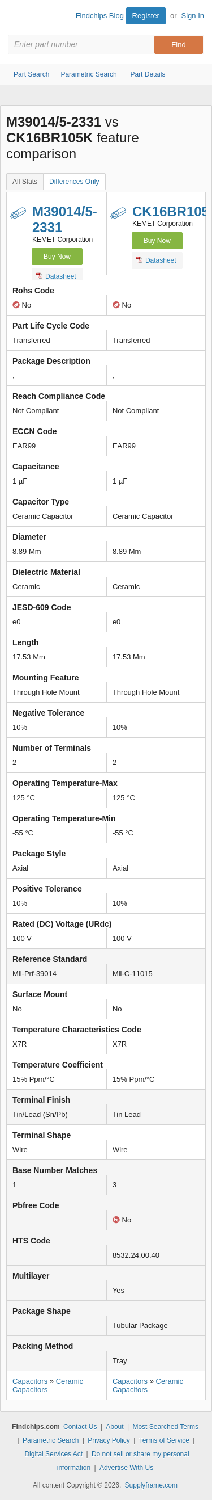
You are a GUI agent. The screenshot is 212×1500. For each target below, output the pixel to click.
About (114, 1427)
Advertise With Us (126, 1468)
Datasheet (56, 276)
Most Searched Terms (165, 1427)
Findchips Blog (100, 15)
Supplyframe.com (151, 1485)
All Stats (24, 182)
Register (145, 15)
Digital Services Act (53, 1454)
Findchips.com (17, 17)
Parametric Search (51, 1440)
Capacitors (29, 1381)
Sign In (192, 15)
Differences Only (74, 182)
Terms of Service (164, 1440)
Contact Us (80, 1427)
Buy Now (57, 256)
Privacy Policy (109, 1440)
